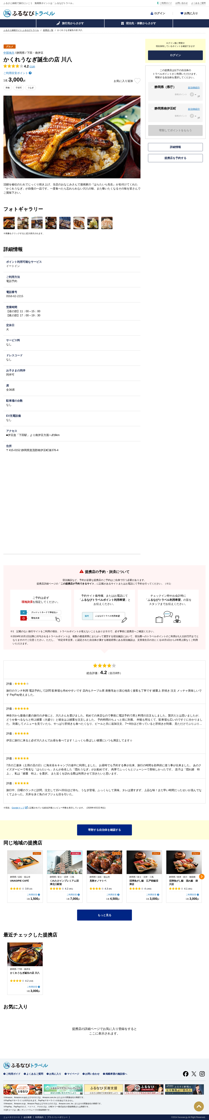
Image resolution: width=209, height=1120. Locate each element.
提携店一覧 (48, 30)
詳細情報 (175, 147)
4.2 (69, 888)
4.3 (108, 888)
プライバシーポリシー (57, 1117)
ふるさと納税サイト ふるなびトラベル (21, 30)
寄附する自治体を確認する (104, 829)
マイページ (73, 1073)
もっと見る (104, 915)
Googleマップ (18, 808)
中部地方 (8, 52)
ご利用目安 (32, 894)
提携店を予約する (175, 158)
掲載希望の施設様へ (116, 1073)
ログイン (159, 13)
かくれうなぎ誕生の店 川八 (25, 973)
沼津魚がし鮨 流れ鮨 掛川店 (183, 882)
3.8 (28, 888)
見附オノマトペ (98, 880)
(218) (32, 66)
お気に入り (191, 13)
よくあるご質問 (198, 3)
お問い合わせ (181, 3)
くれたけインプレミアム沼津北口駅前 (64, 882)
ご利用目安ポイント (15, 73)
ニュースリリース (11, 1117)
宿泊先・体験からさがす (141, 23)
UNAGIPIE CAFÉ (19, 880)
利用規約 (39, 1117)
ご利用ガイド (166, 3)
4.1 (188, 888)
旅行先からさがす (73, 23)
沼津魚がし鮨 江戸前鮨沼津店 (143, 882)
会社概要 (27, 1117)
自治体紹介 (194, 87)
